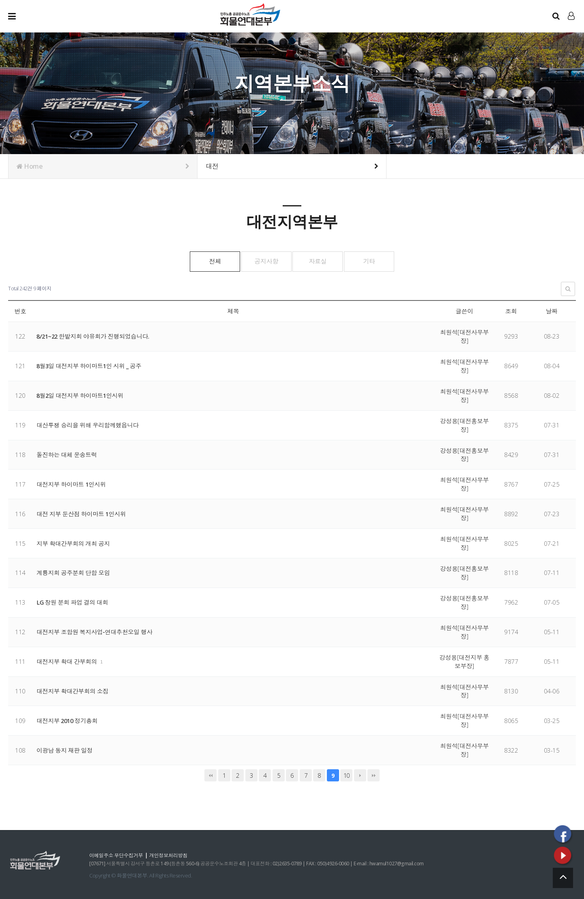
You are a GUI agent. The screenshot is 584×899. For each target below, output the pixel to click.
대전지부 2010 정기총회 (68, 720)
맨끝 (373, 775)
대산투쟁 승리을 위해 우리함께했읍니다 (88, 425)
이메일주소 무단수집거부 (117, 854)
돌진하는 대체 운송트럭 (67, 454)
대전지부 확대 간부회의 (67, 661)
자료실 (322, 261)
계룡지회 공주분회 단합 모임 (73, 572)
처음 (210, 775)
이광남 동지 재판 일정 (65, 750)
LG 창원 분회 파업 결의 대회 (73, 602)
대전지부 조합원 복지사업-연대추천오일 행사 (95, 631)
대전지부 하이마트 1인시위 (71, 484)
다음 (360, 775)
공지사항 (262, 261)
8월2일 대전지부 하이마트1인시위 (81, 395)
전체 (201, 261)
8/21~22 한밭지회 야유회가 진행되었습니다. (94, 336)
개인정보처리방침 (172, 854)
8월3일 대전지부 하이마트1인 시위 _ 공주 (90, 365)
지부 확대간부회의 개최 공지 (73, 543)
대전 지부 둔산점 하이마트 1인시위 (82, 513)
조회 (511, 311)
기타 (383, 261)
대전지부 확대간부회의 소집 (73, 691)
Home (103, 166)
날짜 (552, 311)
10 (347, 775)
